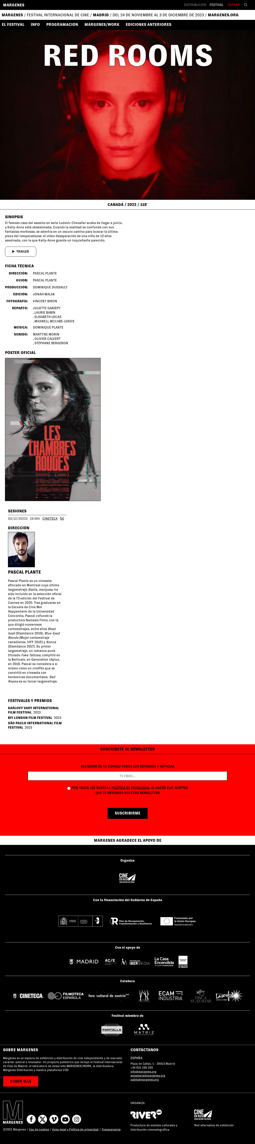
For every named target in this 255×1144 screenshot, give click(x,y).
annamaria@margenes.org (147, 1075)
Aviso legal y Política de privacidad (75, 1129)
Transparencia (111, 1129)
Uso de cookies (39, 1129)
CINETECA (50, 519)
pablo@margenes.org (144, 1079)
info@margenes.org (143, 1071)
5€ (62, 519)
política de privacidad (130, 788)
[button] (15, 24)
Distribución (195, 5)
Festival (216, 5)
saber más (20, 1081)
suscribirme (127, 813)
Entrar (234, 5)
